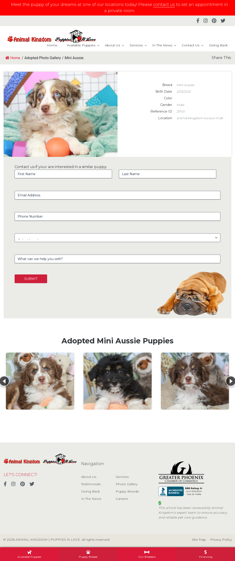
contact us (164, 4)
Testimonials (91, 484)
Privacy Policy (221, 539)
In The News (162, 45)
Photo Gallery (126, 484)
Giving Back (218, 45)
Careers (122, 499)
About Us (112, 45)
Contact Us (190, 45)
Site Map (199, 539)
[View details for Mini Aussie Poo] (40, 381)
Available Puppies (81, 45)
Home (52, 45)
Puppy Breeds (127, 491)
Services (136, 45)
